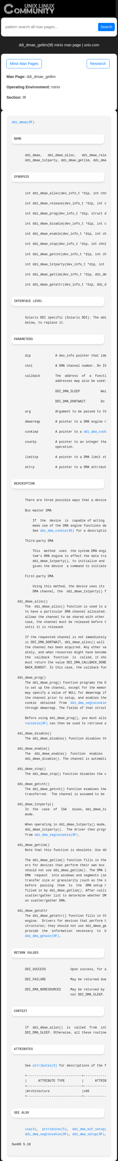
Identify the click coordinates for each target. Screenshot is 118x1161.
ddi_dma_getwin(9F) (42, 936)
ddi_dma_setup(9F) (88, 1134)
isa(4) (30, 1129)
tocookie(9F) (36, 723)
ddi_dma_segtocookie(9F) (92, 703)
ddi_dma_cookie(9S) (101, 432)
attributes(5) (45, 1066)
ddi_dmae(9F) (23, 122)
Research (98, 63)
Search (106, 27)
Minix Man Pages (24, 63)
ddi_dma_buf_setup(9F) (92, 1129)
